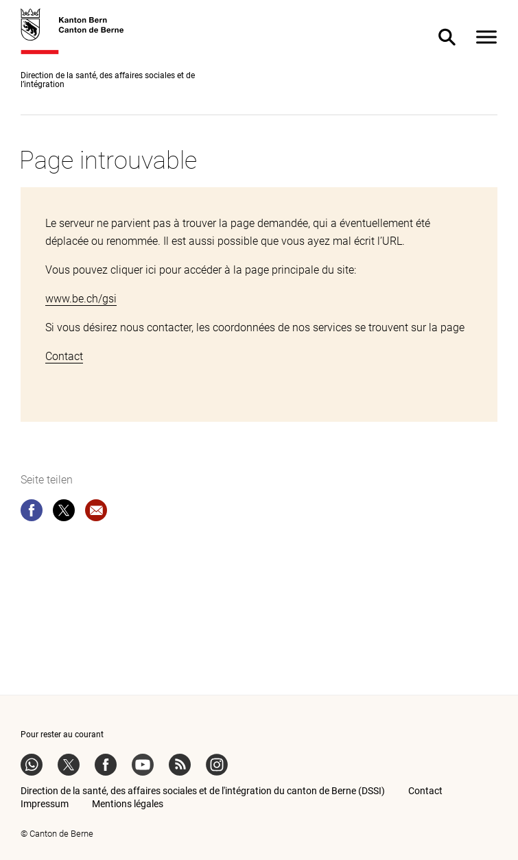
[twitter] (64, 513)
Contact (64, 356)
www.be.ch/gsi (81, 298)
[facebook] (32, 513)
